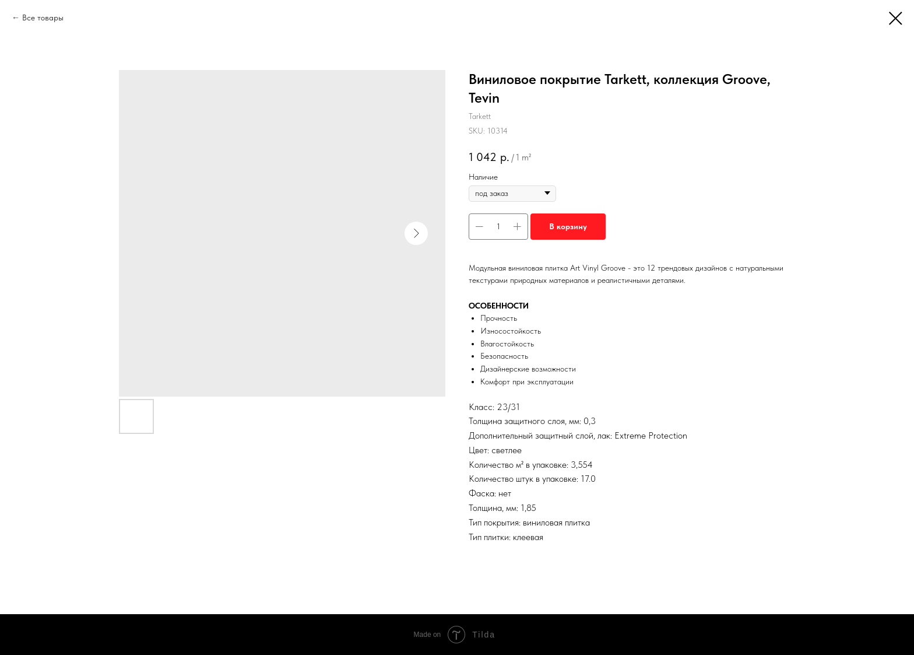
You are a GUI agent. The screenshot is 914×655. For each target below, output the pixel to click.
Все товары (43, 17)
